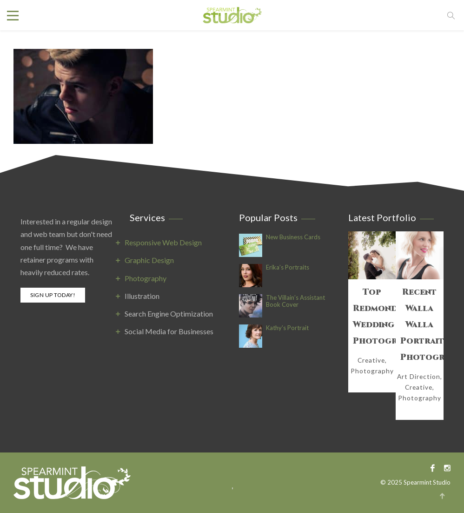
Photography (145, 278)
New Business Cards (293, 237)
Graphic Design (149, 260)
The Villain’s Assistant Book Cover (295, 301)
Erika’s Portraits (287, 267)
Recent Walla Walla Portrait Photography (419, 324)
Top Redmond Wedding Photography (372, 316)
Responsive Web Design (163, 242)
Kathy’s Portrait (287, 327)
